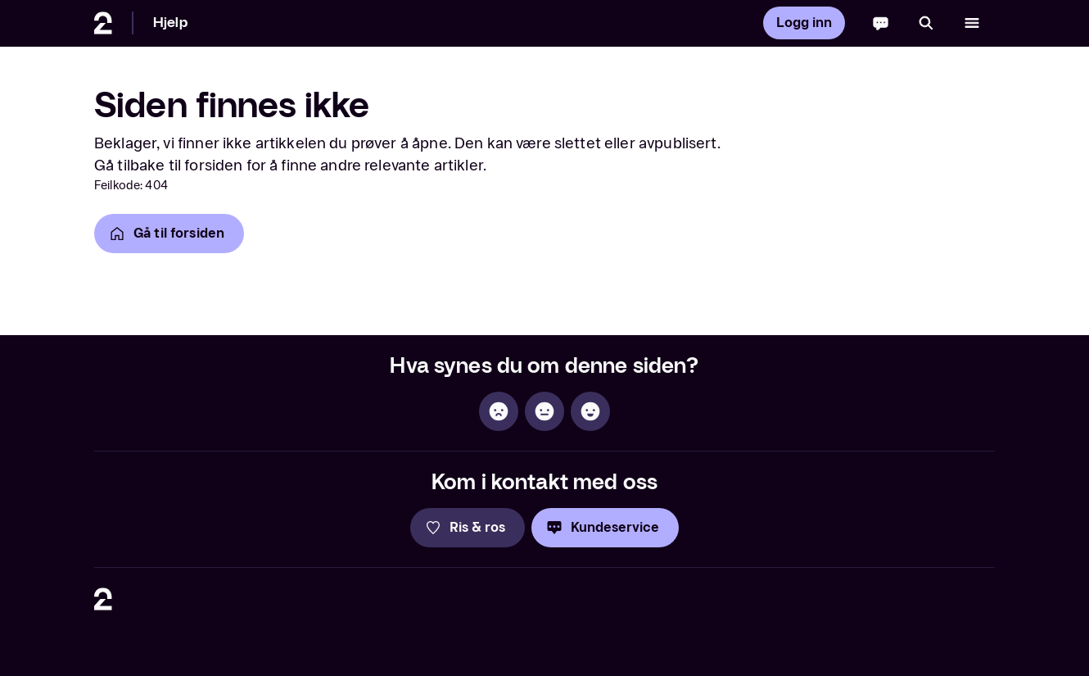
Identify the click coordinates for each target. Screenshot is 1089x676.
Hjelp (170, 22)
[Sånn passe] (544, 411)
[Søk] (926, 23)
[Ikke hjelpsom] (498, 411)
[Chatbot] (880, 23)
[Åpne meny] (972, 23)
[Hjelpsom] (590, 411)
